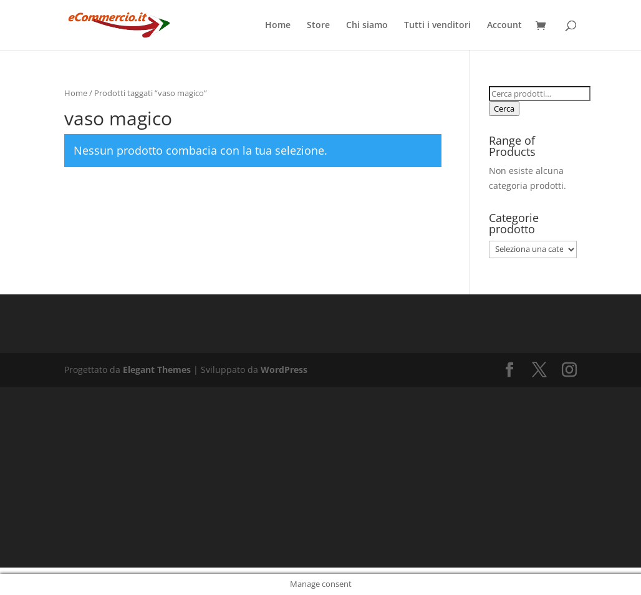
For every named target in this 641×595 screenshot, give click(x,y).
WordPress (284, 369)
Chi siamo (367, 26)
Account (504, 26)
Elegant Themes (157, 369)
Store (318, 26)
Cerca (504, 108)
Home (278, 26)
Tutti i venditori (437, 26)
